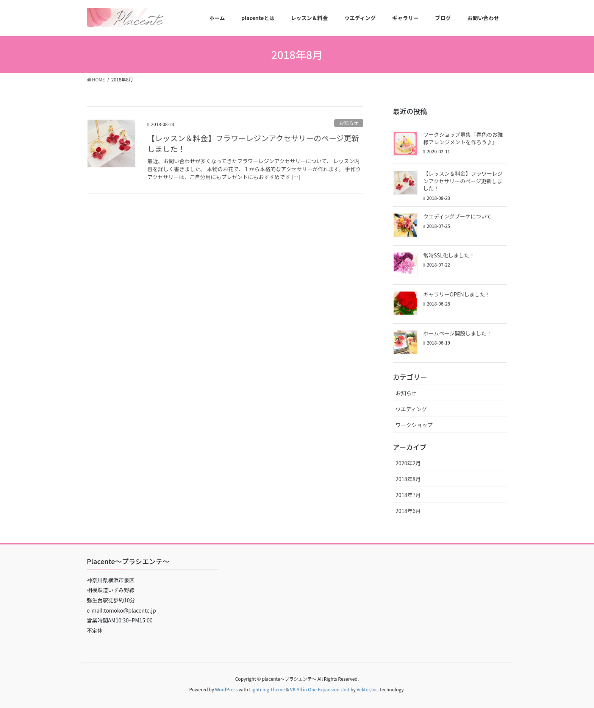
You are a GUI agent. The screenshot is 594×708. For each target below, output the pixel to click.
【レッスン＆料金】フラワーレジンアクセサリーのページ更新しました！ (253, 143)
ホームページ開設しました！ (457, 333)
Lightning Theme (267, 689)
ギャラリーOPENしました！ (457, 294)
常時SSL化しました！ (449, 255)
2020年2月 (408, 463)
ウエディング (411, 409)
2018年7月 (408, 495)
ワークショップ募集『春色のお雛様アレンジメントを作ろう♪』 (463, 138)
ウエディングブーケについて (457, 216)
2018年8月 (408, 479)
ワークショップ (414, 425)
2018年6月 (408, 511)
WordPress (226, 689)
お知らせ (348, 122)
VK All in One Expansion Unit (320, 689)
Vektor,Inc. (367, 689)
